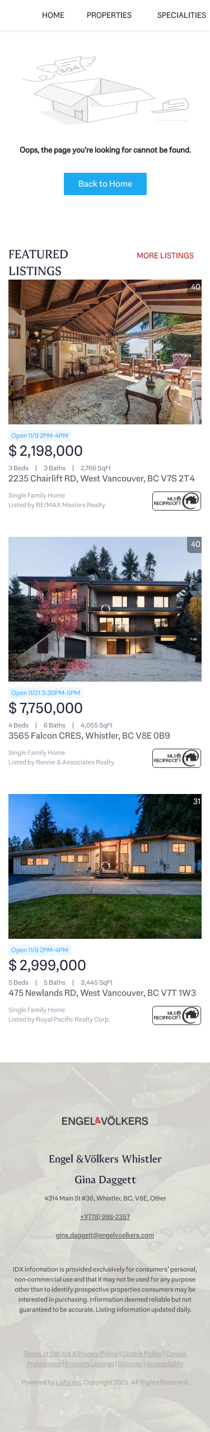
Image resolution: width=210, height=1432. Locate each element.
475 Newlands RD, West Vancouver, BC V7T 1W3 (102, 993)
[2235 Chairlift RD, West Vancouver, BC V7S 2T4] (105, 352)
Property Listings (89, 1363)
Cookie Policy (142, 1353)
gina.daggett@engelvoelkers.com (105, 1235)
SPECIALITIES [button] (181, 15)
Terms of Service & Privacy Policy (71, 1353)
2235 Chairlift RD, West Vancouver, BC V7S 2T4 (101, 478)
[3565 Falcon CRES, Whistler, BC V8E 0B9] (105, 609)
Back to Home (105, 184)
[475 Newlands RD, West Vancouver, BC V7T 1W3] (105, 866)
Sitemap (130, 1363)
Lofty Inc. (69, 1382)
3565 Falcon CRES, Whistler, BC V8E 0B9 (89, 735)
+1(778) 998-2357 (105, 1216)
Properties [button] (109, 15)
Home (53, 15)
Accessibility (165, 1363)
